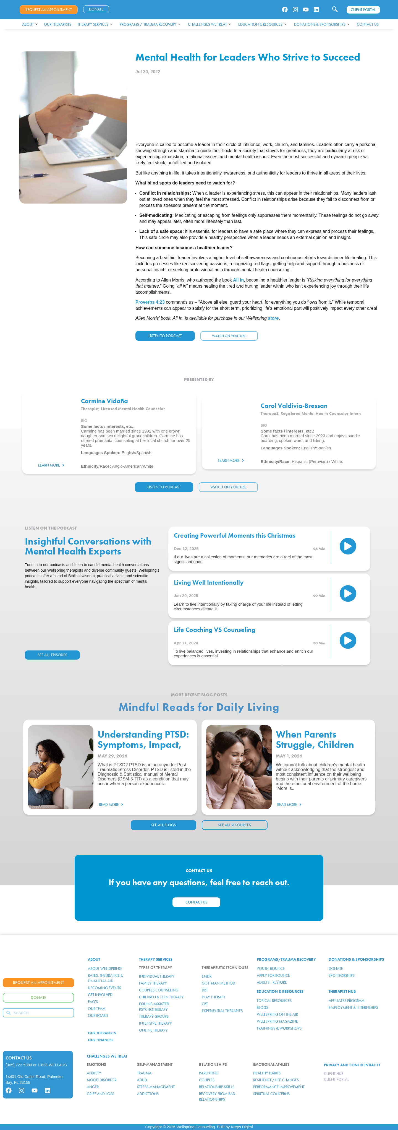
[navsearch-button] (335, 9)
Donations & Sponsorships (321, 24)
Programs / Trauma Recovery (150, 24)
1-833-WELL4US (52, 1065)
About (30, 24)
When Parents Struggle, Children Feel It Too (315, 744)
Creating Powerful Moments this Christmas (234, 535)
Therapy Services (94, 24)
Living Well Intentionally (208, 582)
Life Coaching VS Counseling (214, 630)
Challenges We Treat (209, 24)
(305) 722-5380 (19, 1065)
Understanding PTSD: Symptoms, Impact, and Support (143, 744)
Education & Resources (262, 24)
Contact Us (368, 24)
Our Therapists (57, 24)
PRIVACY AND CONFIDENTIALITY (352, 1065)
